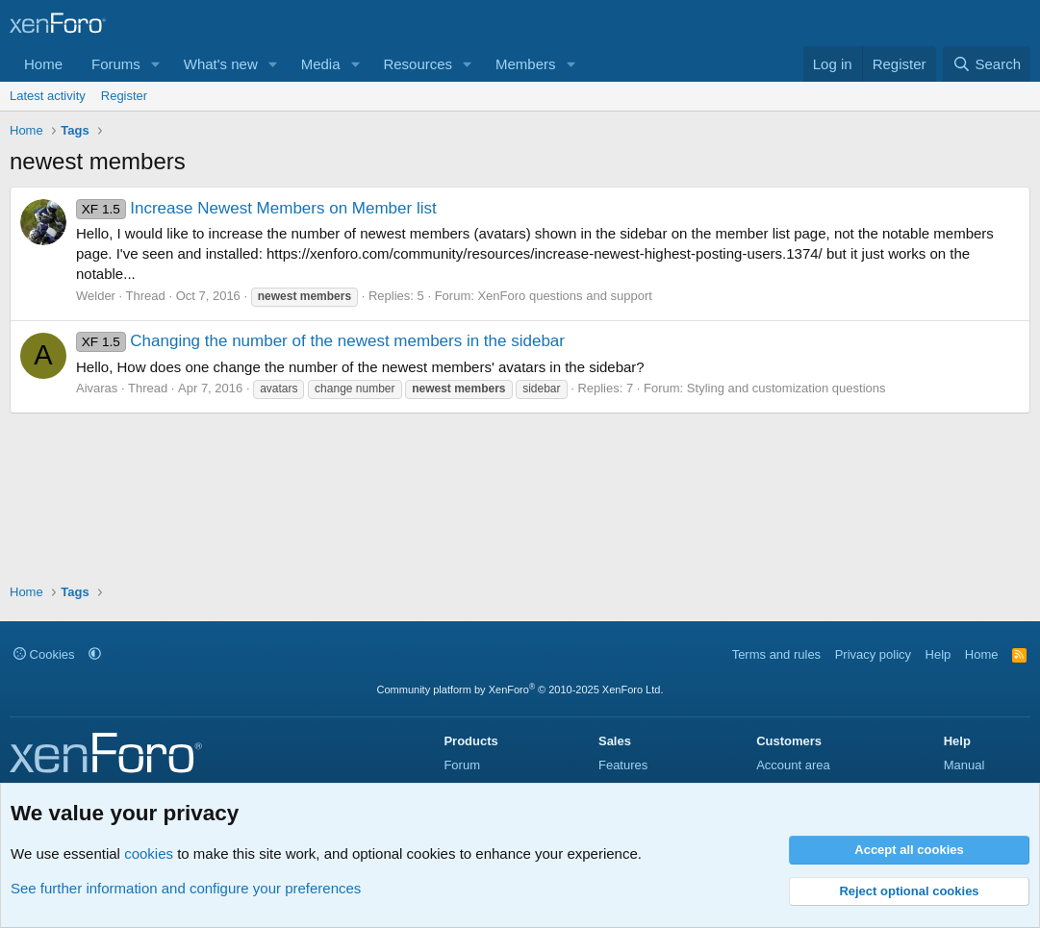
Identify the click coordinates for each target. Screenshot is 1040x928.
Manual (964, 765)
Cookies (44, 654)
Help (938, 654)
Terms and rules (776, 654)
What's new (221, 64)
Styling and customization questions (786, 388)
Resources (417, 64)
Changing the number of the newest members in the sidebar (320, 341)
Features (622, 765)
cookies (148, 853)
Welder (95, 295)
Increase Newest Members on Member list (256, 208)
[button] (155, 64)
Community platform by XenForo (520, 689)
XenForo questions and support (564, 295)
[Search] (986, 64)
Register (124, 95)
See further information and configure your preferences (186, 888)
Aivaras (96, 388)
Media (321, 64)
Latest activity (48, 95)
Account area (793, 765)
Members (525, 64)
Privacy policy (873, 654)
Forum (462, 765)
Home (43, 64)
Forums (115, 64)
